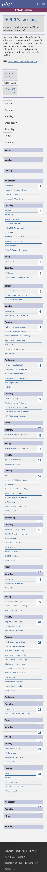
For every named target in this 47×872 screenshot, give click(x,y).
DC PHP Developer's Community (16, 374)
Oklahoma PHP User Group (14, 682)
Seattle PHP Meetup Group (14, 228)
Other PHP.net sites (13, 863)
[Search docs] (38, 4)
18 (39, 580)
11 (39, 435)
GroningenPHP (10, 353)
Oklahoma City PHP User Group (16, 498)
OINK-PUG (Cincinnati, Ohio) (15, 529)
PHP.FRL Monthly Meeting (14, 686)
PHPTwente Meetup (12, 246)
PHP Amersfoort (10, 511)
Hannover (8, 210)
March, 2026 (9, 75)
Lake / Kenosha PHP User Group (16, 660)
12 (39, 449)
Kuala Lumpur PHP (11, 194)
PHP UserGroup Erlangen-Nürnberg (17, 713)
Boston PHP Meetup (12, 219)
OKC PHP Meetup (11, 484)
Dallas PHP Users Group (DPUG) (16, 489)
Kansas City (9, 579)
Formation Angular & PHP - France (17, 315)
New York (8, 778)
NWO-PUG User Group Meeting (15, 655)
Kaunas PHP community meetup (16, 606)
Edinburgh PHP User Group (14, 668)
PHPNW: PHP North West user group (17, 336)
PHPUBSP (8, 795)
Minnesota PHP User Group (14, 237)
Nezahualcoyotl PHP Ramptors (16, 435)
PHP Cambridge (10, 753)
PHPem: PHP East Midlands (14, 349)
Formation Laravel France (14, 757)
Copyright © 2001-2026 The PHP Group (22, 851)
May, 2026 (10, 89)
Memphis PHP (10, 709)
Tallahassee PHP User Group (15, 664)
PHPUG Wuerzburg (11, 782)
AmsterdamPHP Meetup (13, 543)
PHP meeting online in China (15, 291)
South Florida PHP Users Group (16, 369)
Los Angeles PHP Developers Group (17, 448)
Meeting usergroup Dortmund (15, 403)
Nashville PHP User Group (14, 493)
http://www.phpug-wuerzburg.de (22, 61)
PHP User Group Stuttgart (14, 365)
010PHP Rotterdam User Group (16, 416)
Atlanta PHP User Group (13, 224)
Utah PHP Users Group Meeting (16, 534)
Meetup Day (9, 215)
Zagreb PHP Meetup (12, 677)
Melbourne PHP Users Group (15, 673)
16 (39, 530)
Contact (21, 857)
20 (39, 622)
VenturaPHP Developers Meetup (16, 378)
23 (39, 710)
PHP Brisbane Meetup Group (15, 642)
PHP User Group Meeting (13, 300)
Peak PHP (8, 387)
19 (39, 602)
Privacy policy (31, 863)
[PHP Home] (7, 4)
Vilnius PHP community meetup (16, 250)
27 (39, 749)
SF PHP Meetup (10, 232)
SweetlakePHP (10, 261)
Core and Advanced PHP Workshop (17, 277)
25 (39, 733)
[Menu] (43, 4)
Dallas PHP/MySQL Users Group (16, 480)
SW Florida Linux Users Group (15, 327)
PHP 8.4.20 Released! (23, 10)
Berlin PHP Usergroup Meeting (15, 331)
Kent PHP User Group (12, 556)
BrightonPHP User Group (13, 622)
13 (39, 460)
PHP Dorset (9, 273)
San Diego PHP (10, 547)
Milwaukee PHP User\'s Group (15, 506)
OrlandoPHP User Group (13, 241)
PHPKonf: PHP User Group (14, 583)
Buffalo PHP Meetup (12, 502)
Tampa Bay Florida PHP (13, 749)
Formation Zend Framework (14, 610)
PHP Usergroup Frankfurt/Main (16, 407)
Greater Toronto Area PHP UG (15, 340)
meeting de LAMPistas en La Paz (16, 295)
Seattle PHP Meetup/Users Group (17, 412)
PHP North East (10, 560)
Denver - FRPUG (10, 538)
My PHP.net (10, 857)
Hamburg (8, 476)
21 (39, 643)
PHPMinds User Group (12, 626)
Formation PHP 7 (10, 311)
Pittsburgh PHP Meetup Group (15, 190)
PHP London (9, 345)
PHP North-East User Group (14, 651)
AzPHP (7, 773)
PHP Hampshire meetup (13, 383)
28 (39, 774)
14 (39, 476)
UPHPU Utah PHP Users (13, 552)
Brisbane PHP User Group (14, 786)
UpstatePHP (9, 588)
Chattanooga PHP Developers (15, 646)
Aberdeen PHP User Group (14, 199)
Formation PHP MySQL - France (16, 464)
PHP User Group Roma (12, 791)
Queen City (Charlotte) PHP (14, 460)
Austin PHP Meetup (11, 398)
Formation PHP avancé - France (16, 762)
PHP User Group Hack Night (14, 601)
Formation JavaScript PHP (14, 630)
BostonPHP (9, 186)
